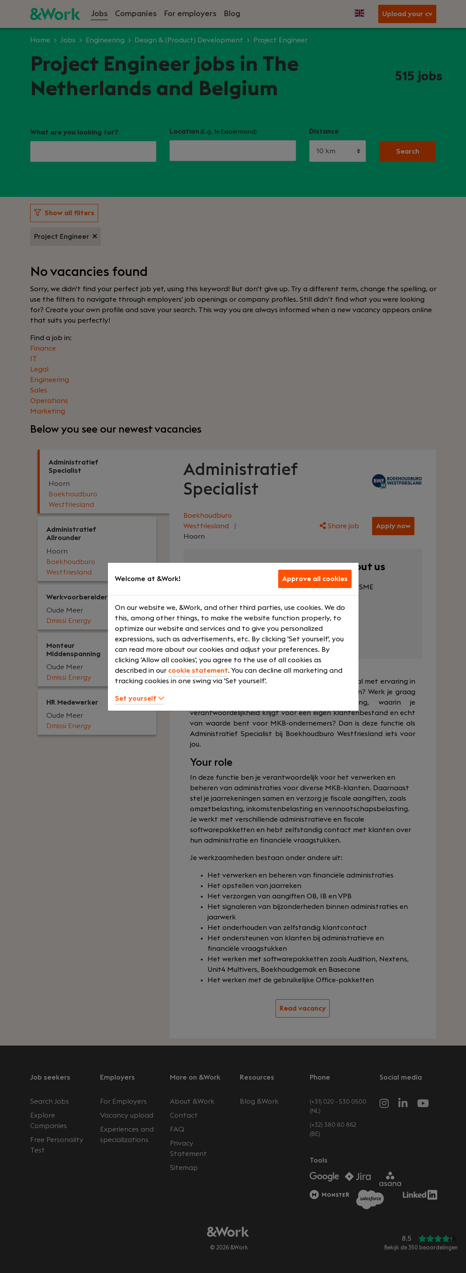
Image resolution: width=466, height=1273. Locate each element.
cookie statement (198, 670)
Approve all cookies (315, 578)
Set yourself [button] (139, 698)
